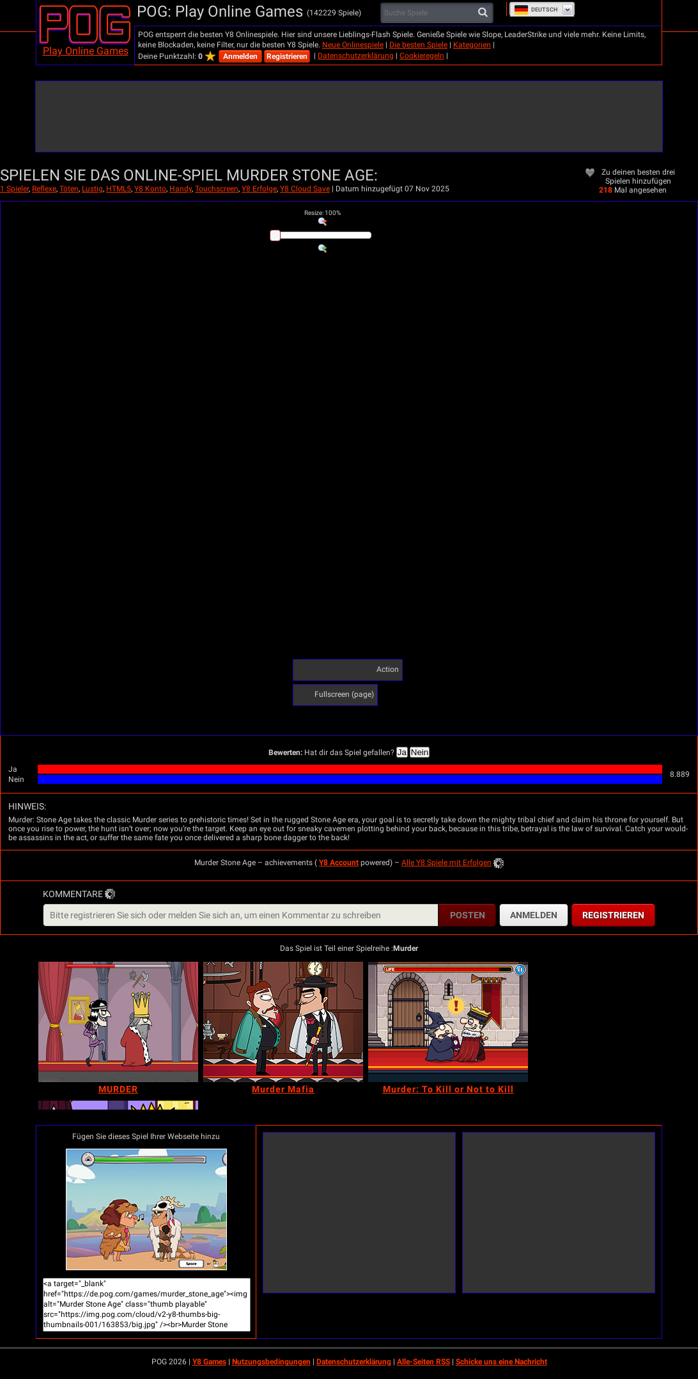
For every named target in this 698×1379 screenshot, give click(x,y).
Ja (402, 752)
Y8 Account (339, 862)
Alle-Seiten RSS (423, 1361)
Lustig (92, 188)
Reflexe (44, 188)
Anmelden (240, 56)
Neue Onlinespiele (353, 44)
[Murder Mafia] (283, 1022)
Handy (180, 188)
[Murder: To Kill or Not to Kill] (448, 1022)
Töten (69, 188)
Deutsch (535, 9)
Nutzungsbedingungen (271, 1361)
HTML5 (118, 188)
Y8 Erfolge (259, 188)
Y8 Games (209, 1361)
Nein (419, 752)
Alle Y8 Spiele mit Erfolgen (446, 862)
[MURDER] (118, 1022)
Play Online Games (85, 51)
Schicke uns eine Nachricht (501, 1361)
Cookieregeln (421, 55)
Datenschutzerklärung (356, 55)
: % (322, 212)
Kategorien (472, 44)
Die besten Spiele (418, 44)
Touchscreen (216, 188)
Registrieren (287, 56)
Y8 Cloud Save (305, 188)
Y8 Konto (150, 188)
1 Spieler (14, 188)
